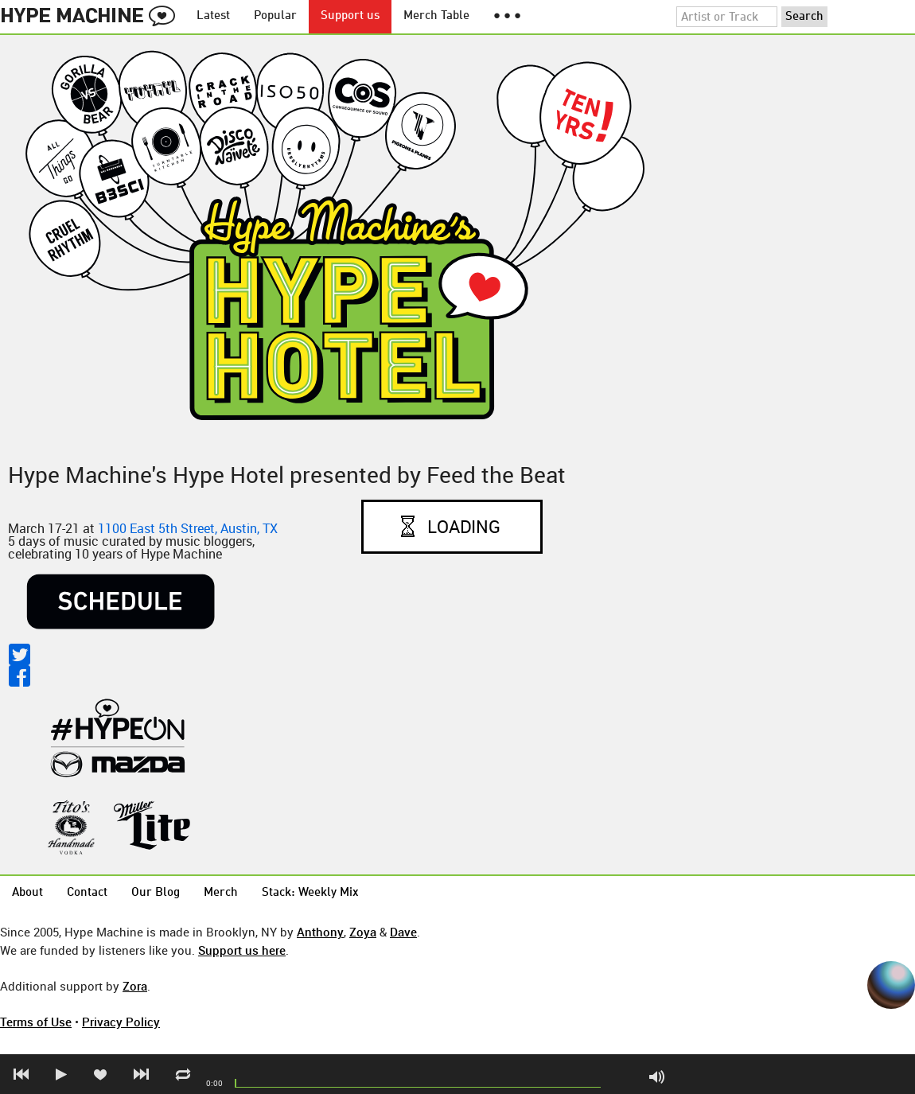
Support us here (242, 950)
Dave (403, 932)
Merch (221, 893)
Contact (87, 893)
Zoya (362, 932)
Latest (213, 16)
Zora (135, 986)
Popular (275, 16)
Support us (350, 16)
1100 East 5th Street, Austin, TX (188, 528)
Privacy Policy (121, 1022)
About (27, 893)
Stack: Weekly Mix (310, 893)
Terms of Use (36, 1022)
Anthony (320, 932)
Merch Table (436, 16)
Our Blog (155, 893)
